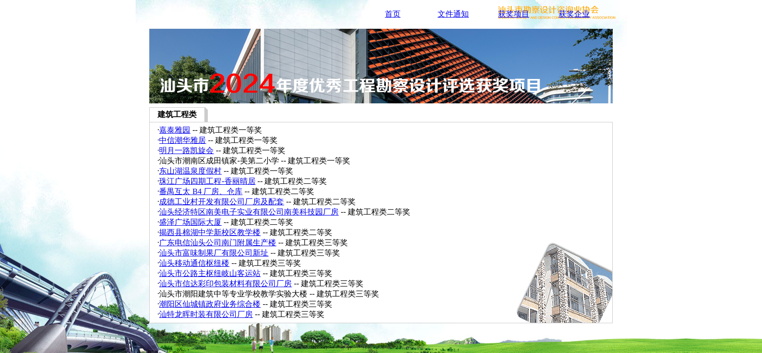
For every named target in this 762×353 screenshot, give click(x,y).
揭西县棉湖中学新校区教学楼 (210, 232)
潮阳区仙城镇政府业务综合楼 (210, 304)
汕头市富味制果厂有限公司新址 (213, 253)
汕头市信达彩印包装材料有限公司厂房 (225, 283)
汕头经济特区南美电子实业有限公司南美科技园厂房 (249, 212)
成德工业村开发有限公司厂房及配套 (221, 201)
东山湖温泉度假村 (190, 171)
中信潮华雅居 (182, 140)
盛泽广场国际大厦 (190, 222)
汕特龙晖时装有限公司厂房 (206, 314)
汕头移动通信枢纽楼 (194, 263)
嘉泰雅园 (174, 130)
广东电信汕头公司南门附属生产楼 (217, 242)
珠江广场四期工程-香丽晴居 (207, 181)
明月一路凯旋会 (186, 150)
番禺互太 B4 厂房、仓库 (200, 191)
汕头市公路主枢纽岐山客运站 (210, 273)
